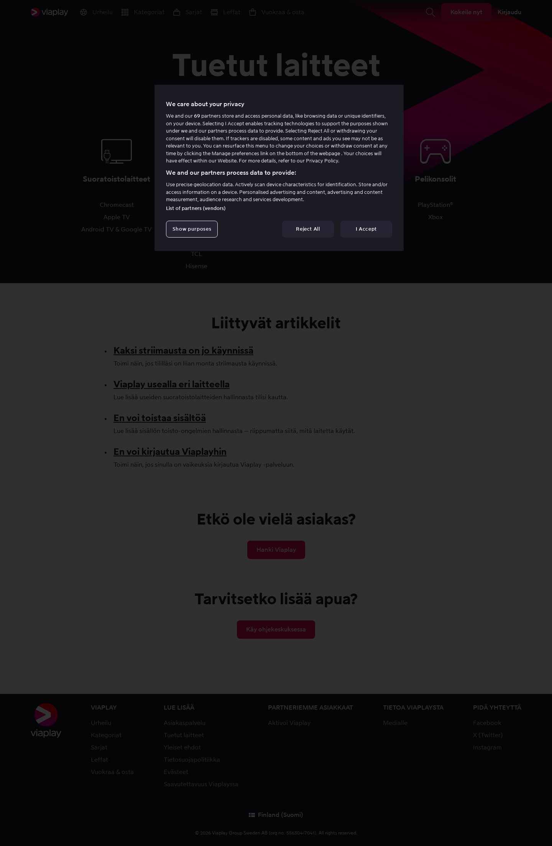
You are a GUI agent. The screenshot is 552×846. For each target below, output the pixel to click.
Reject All (308, 229)
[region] (279, 168)
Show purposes (191, 229)
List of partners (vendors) (196, 208)
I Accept (366, 229)
